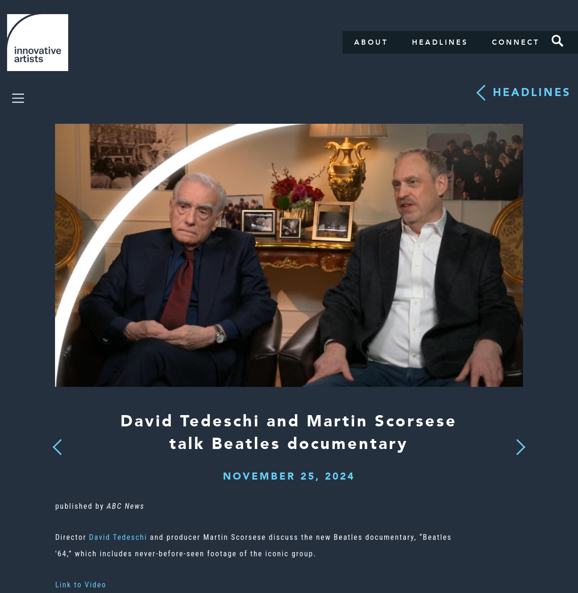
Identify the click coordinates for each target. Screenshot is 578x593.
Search (558, 41)
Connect (516, 42)
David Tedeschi (118, 537)
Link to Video (80, 584)
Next (517, 441)
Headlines (440, 42)
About (371, 42)
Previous (57, 444)
